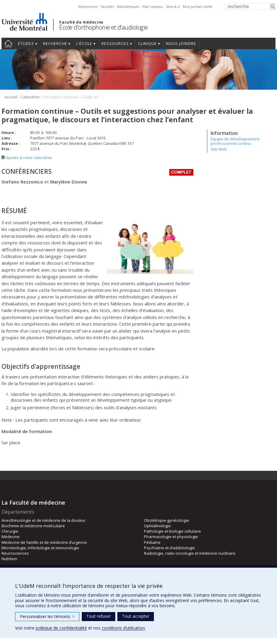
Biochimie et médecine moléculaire (33, 525)
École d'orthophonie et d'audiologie (103, 27)
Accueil (8, 43)
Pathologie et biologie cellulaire (172, 531)
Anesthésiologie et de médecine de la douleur (44, 520)
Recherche (55, 43)
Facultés (107, 6)
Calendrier (30, 97)
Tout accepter (135, 616)
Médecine (11, 536)
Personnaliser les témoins (47, 616)
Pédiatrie (152, 542)
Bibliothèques (128, 6)
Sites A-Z (173, 6)
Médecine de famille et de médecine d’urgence (44, 542)
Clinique (147, 43)
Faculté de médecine (81, 22)
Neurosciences (15, 553)
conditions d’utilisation (123, 628)
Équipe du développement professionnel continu (235, 141)
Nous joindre (181, 43)
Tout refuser (98, 616)
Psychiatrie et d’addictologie (169, 547)
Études (26, 43)
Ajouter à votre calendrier (27, 157)
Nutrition (9, 558)
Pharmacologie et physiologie (171, 536)
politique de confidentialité (61, 628)
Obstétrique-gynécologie (166, 520)
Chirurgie (10, 531)
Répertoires (88, 6)
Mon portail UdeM (197, 6)
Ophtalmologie (157, 525)
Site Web (219, 149)
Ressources (115, 43)
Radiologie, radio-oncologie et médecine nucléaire (189, 553)
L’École (84, 43)
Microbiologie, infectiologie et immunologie (40, 547)
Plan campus (152, 6)
